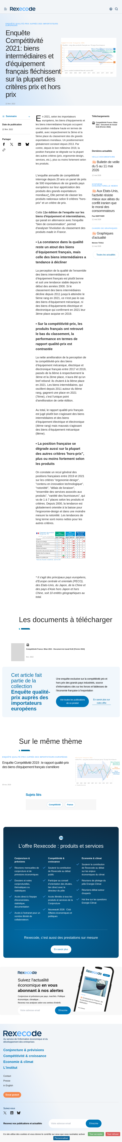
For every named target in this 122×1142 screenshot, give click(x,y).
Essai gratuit (12, 1095)
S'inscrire (62, 1010)
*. (49, 195)
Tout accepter (96, 1134)
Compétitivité (55, 805)
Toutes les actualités (105, 255)
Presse (6, 1081)
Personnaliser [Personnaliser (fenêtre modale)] (61, 1138)
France (70, 805)
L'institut (10, 1067)
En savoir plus (61, 949)
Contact (7, 1076)
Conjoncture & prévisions (23, 1050)
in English (8, 1085)
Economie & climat (18, 1062)
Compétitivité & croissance (24, 1056)
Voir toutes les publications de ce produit (72, 701)
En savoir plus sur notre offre (101, 701)
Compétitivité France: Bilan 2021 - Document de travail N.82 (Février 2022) (55, 649)
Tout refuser (113, 1134)
